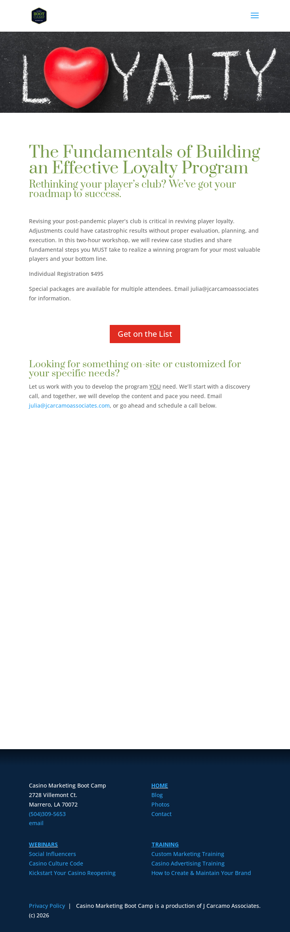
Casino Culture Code (56, 863)
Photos (160, 804)
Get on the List (145, 333)
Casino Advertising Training (188, 863)
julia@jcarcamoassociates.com (69, 405)
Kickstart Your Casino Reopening (72, 873)
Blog (157, 795)
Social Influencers (52, 854)
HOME (159, 785)
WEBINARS (43, 844)
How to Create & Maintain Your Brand (201, 873)
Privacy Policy (48, 905)
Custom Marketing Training (187, 854)
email (36, 823)
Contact (161, 814)
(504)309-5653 (47, 814)
